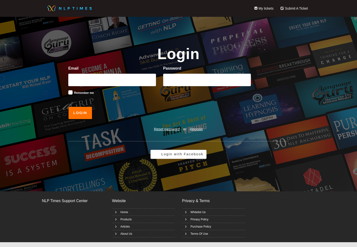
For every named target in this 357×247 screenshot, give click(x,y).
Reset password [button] (167, 129)
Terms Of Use (199, 233)
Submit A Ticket (294, 8)
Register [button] (196, 129)
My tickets (263, 8)
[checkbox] (70, 92)
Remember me (84, 93)
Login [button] (80, 113)
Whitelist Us (198, 212)
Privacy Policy (199, 219)
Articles (125, 226)
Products (126, 219)
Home (124, 212)
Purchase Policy (200, 226)
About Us (126, 233)
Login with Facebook (182, 154)
